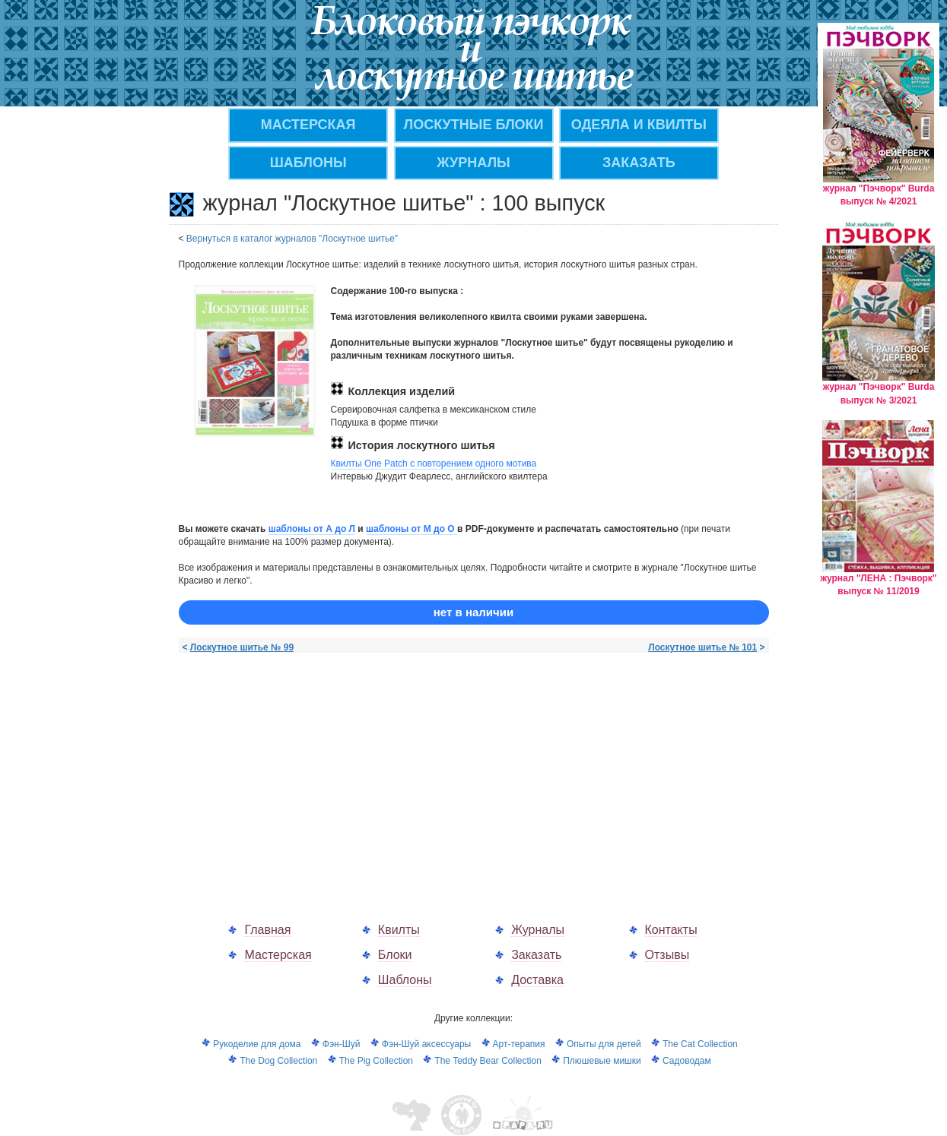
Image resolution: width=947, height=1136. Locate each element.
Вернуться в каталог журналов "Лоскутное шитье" (292, 238)
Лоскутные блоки (474, 124)
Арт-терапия (519, 1044)
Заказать (536, 954)
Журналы (537, 929)
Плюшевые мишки (601, 1060)
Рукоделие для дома (256, 1044)
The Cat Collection (700, 1044)
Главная (267, 929)
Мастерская (277, 954)
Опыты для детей (604, 1044)
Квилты (399, 929)
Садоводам (687, 1060)
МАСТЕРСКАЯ (308, 124)
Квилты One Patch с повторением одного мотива (434, 463)
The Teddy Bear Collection (488, 1060)
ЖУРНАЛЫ (473, 162)
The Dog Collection (278, 1060)
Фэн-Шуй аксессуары (426, 1044)
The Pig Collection (376, 1060)
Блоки (395, 954)
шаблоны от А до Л (312, 529)
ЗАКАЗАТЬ (638, 162)
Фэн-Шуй (342, 1044)
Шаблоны (308, 162)
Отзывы (667, 954)
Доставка (537, 979)
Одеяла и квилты (639, 124)
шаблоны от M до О (411, 529)
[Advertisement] (306, 772)
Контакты (671, 929)
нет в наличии (473, 612)
